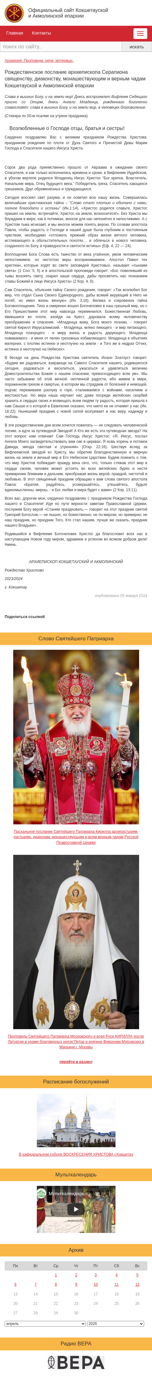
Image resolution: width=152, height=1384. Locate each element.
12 (137, 1284)
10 (95, 1284)
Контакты (41, 32)
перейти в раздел (76, 1062)
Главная (14, 32)
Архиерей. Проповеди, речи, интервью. (39, 60)
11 (117, 1284)
